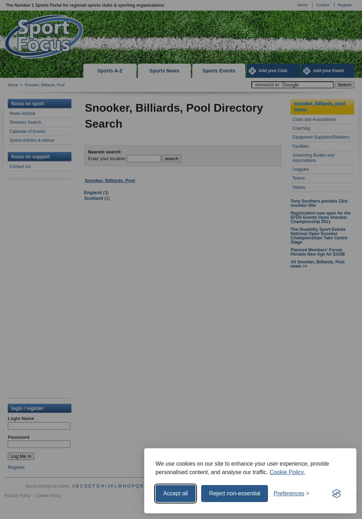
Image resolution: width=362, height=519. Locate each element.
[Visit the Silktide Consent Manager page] (336, 493)
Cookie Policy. (287, 472)
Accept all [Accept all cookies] (175, 493)
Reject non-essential (234, 493)
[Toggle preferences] (291, 493)
